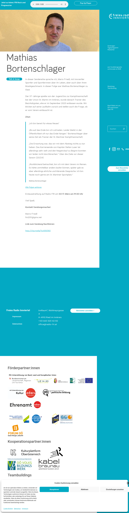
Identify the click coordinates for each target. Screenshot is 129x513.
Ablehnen (84, 489)
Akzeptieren (54, 489)
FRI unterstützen (113, 107)
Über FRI (110, 109)
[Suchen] (124, 128)
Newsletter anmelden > (85, 311)
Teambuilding (112, 88)
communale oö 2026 (114, 69)
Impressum (25, 508)
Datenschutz (17, 508)
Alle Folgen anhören (33, 187)
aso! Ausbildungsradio (115, 67)
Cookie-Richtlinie (8, 508)
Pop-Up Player (85, 3)
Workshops (111, 86)
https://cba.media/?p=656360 (38, 230)
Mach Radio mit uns (114, 105)
